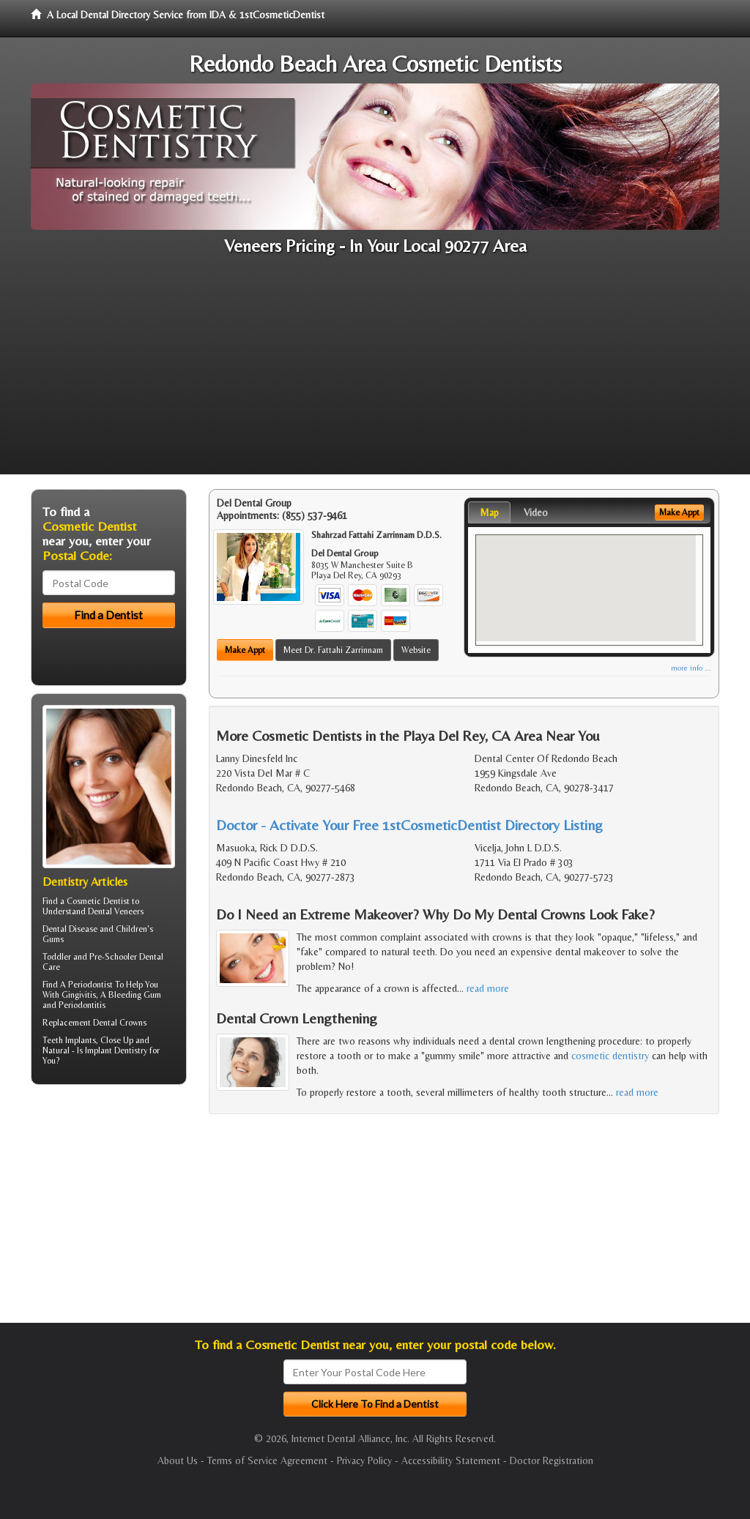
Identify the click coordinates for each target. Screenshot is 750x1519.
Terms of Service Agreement (267, 1460)
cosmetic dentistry (610, 1055)
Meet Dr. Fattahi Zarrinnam (333, 650)
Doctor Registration (551, 1460)
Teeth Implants (69, 1040)
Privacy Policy (364, 1460)
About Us (177, 1460)
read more (488, 988)
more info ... (691, 668)
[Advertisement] (375, 371)
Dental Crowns (119, 1023)
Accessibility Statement (450, 1460)
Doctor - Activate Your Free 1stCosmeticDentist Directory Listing (409, 824)
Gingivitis (79, 995)
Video (536, 512)
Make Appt (245, 650)
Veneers (129, 911)
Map (489, 512)
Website (416, 650)
